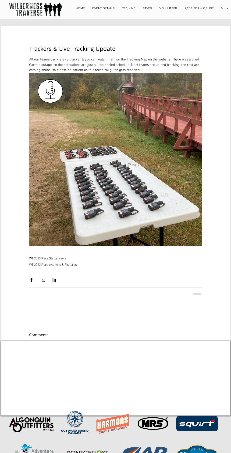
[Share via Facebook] (31, 280)
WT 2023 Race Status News (47, 259)
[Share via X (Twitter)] (43, 280)
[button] (103, 8)
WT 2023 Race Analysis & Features (53, 265)
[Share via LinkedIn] (54, 280)
